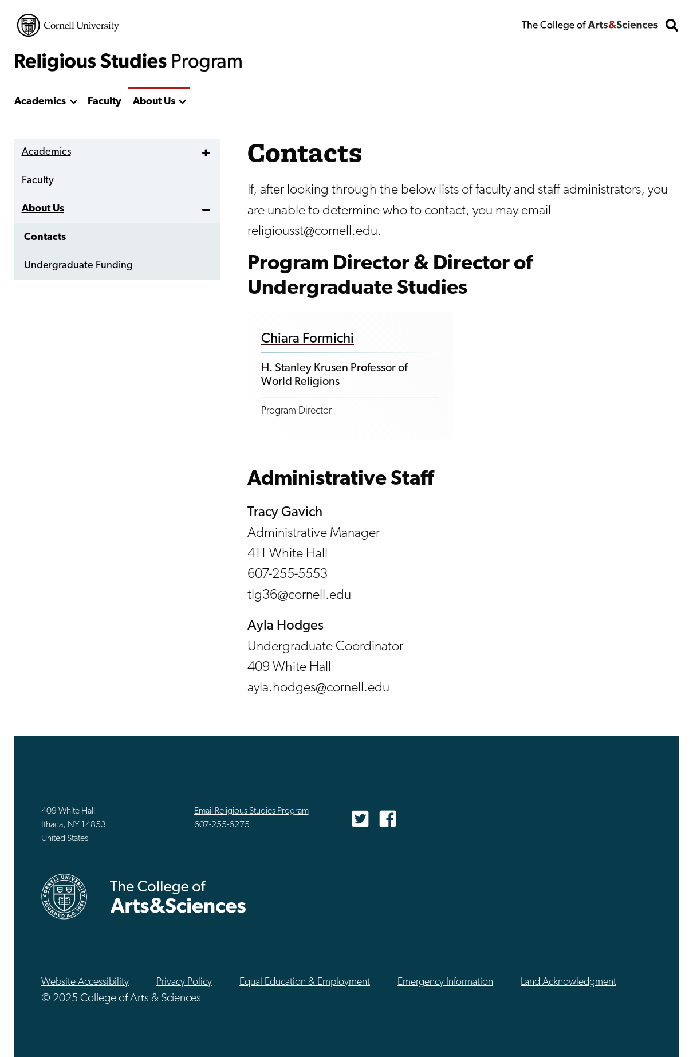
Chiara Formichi (307, 339)
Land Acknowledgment (568, 982)
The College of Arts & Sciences (590, 25)
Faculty (104, 101)
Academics (40, 101)
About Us (154, 101)
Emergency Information (445, 982)
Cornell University (68, 25)
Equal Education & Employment (304, 982)
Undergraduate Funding (78, 265)
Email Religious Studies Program (251, 811)
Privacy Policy (184, 982)
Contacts (45, 237)
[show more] (73, 102)
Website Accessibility (85, 982)
